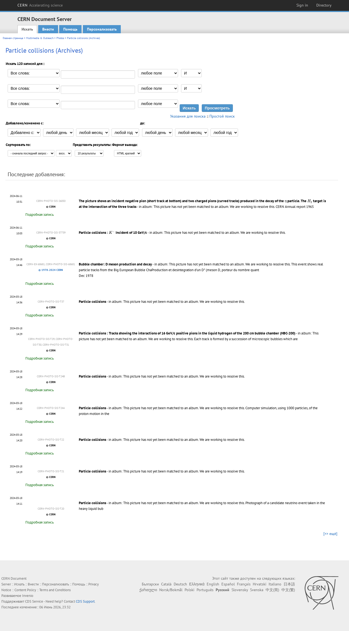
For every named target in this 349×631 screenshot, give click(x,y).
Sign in (302, 5)
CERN (40, 5)
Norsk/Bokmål (170, 589)
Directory (324, 5)
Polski (189, 589)
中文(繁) (288, 589)
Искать (27, 29)
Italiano (275, 584)
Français (244, 584)
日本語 (289, 584)
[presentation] (286, 201)
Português (205, 589)
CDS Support (85, 601)
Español (228, 584)
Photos (60, 38)
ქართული (148, 589)
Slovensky (239, 589)
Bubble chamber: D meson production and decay (115, 264)
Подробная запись (39, 214)
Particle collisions (92, 301)
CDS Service (34, 601)
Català (166, 584)
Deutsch (180, 584)
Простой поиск (222, 116)
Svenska (256, 589)
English (213, 584)
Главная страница (13, 38)
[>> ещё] (330, 533)
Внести (48, 29)
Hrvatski (259, 584)
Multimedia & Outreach (39, 38)
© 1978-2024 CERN (50, 270)
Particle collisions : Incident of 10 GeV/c (113, 232)
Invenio (27, 595)
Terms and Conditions (55, 590)
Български (150, 584)
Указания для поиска (188, 116)
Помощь (70, 29)
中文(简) (272, 589)
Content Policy (25, 590)
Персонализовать (102, 29)
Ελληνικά (196, 584)
